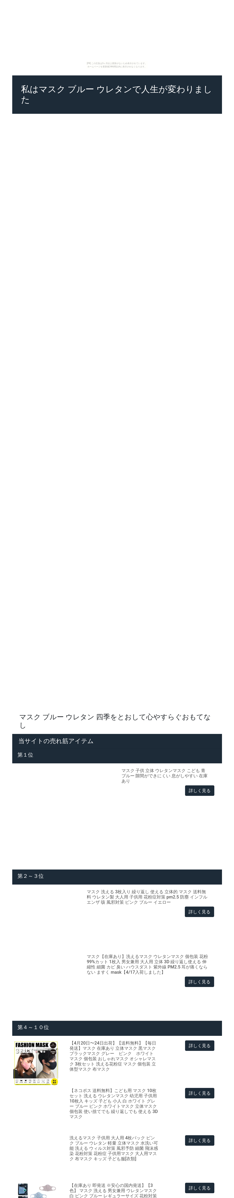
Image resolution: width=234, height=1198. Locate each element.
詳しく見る (200, 790)
